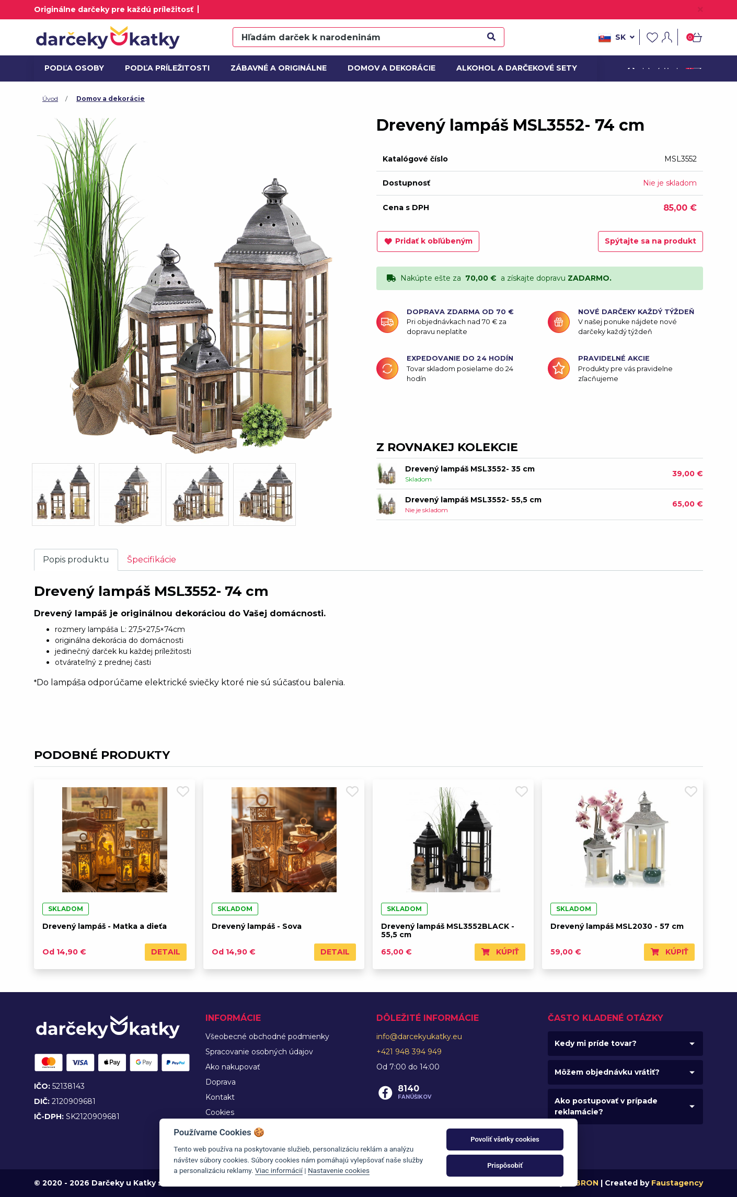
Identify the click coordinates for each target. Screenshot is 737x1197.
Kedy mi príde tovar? (596, 1043)
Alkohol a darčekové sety (510, 68)
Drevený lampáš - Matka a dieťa (104, 926)
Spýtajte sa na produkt (650, 241)
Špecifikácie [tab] (151, 560)
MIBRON (582, 1183)
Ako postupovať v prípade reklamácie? (606, 1106)
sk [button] (616, 37)
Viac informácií (279, 1170)
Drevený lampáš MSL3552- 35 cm (470, 469)
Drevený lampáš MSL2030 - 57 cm (617, 926)
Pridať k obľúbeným (428, 241)
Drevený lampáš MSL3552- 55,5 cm (473, 499)
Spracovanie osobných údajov (259, 1051)
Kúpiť (500, 952)
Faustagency (677, 1183)
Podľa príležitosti (163, 68)
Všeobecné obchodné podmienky (267, 1036)
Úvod (50, 98)
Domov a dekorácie (388, 68)
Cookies (219, 1112)
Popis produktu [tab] (76, 560)
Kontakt (220, 1097)
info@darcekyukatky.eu (419, 1036)
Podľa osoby (72, 68)
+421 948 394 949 (409, 1051)
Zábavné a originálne (274, 68)
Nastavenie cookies (339, 1170)
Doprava (220, 1082)
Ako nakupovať (232, 1067)
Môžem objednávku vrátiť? (607, 1072)
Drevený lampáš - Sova (257, 926)
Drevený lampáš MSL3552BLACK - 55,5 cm (447, 931)
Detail (165, 952)
